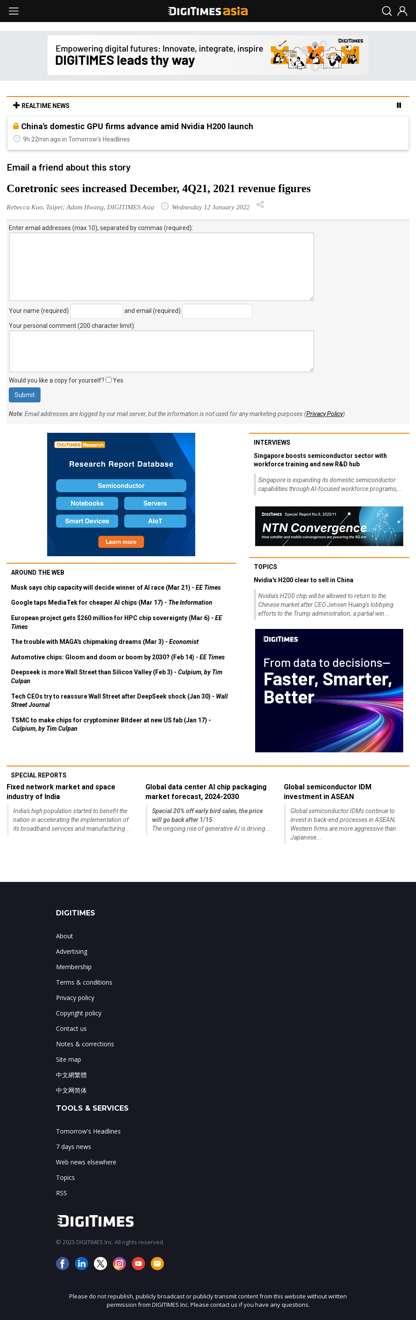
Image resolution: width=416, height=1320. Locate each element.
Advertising (71, 951)
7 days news (73, 1146)
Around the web (37, 572)
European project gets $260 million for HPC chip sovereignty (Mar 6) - (116, 622)
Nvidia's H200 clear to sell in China (303, 580)
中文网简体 (71, 1090)
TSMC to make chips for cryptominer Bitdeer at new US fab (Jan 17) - (111, 725)
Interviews (272, 442)
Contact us (71, 1028)
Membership (74, 967)
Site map (68, 1059)
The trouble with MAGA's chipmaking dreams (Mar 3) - (105, 641)
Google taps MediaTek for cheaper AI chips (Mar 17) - (111, 602)
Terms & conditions (84, 982)
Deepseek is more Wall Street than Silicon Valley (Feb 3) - (117, 676)
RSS (61, 1193)
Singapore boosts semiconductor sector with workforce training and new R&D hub (320, 460)
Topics (265, 566)
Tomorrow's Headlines (88, 1131)
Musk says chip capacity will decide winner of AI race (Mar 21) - (116, 587)
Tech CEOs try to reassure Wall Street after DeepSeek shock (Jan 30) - (119, 701)
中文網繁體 (71, 1075)
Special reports (39, 775)
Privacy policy (75, 997)
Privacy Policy (324, 413)
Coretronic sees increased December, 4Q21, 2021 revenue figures (159, 188)
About (64, 936)
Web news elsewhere (86, 1162)
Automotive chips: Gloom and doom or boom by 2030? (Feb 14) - (118, 657)
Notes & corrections (85, 1044)
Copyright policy (78, 1013)
